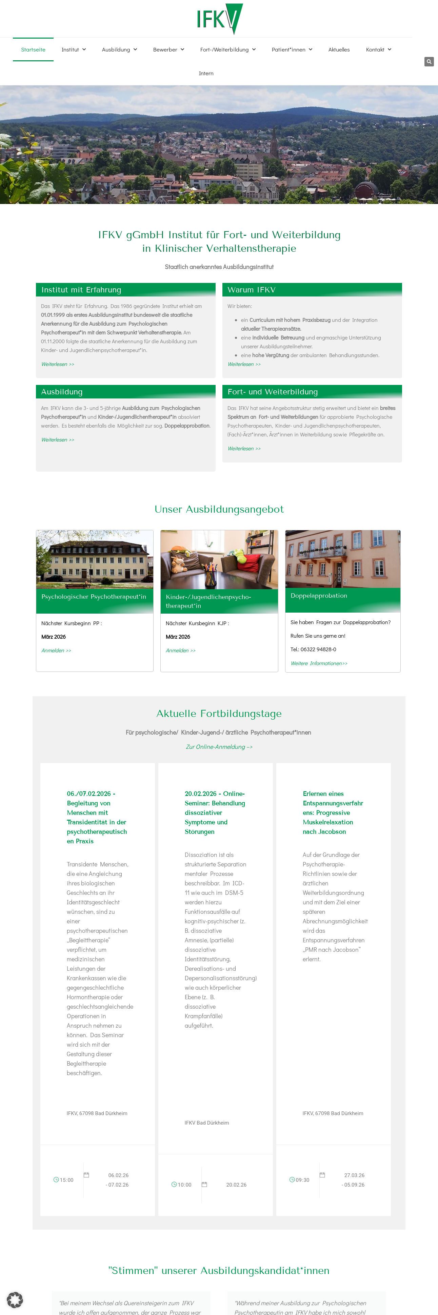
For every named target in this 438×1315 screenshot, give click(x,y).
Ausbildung (119, 49)
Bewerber (168, 49)
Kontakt (378, 49)
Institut (74, 49)
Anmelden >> (56, 650)
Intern (206, 73)
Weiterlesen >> (57, 363)
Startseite (33, 49)
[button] (429, 61)
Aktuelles (339, 49)
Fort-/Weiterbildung (228, 49)
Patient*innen (292, 49)
